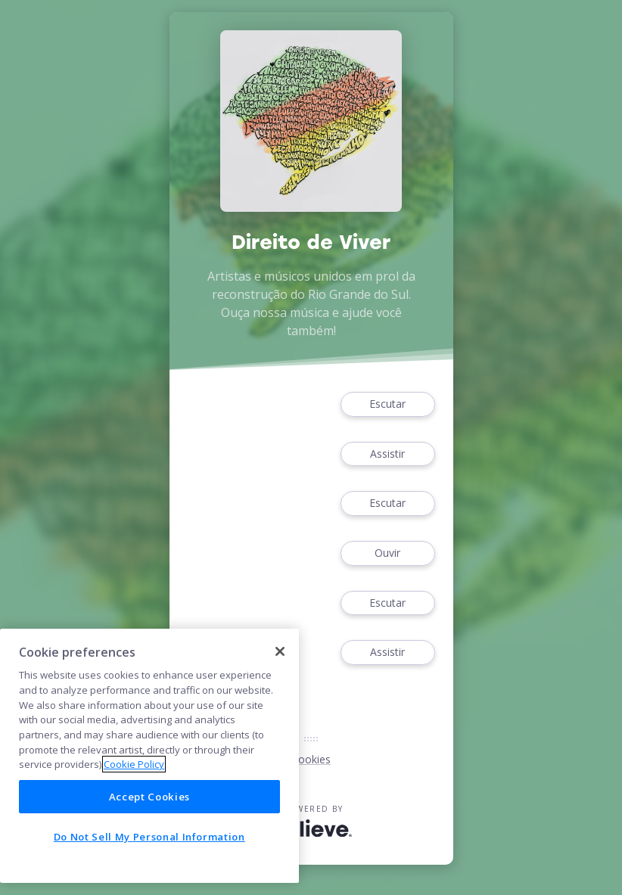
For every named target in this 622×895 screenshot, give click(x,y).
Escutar (387, 404)
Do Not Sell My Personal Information (149, 837)
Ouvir (387, 553)
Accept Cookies (149, 796)
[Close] (280, 651)
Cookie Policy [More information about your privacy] (134, 764)
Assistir (387, 454)
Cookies (311, 759)
